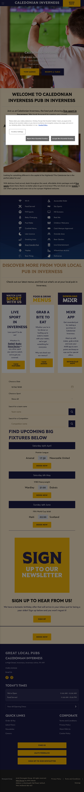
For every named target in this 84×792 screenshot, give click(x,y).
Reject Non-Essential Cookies (37, 138)
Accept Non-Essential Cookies (63, 138)
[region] (42, 130)
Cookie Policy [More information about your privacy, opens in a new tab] (43, 125)
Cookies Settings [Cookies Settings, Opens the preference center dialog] (17, 132)
